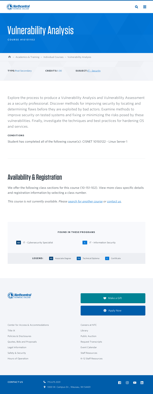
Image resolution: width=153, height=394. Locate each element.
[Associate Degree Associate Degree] (63, 258)
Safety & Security (17, 353)
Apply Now (112, 310)
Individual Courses (53, 57)
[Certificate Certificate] (116, 258)
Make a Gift (112, 298)
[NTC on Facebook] (120, 382)
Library (84, 330)
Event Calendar (89, 347)
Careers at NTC (89, 325)
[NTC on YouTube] (135, 382)
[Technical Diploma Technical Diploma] (91, 258)
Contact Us (15, 382)
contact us (114, 201)
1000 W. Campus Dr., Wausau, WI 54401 (67, 387)
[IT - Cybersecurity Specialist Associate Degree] (38, 242)
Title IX (11, 330)
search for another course (85, 201)
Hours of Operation (18, 358)
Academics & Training (27, 57)
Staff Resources (89, 353)
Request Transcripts (91, 342)
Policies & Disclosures (19, 336)
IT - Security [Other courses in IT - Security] (94, 71)
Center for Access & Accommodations (28, 325)
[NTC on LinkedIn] (143, 383)
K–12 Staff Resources (91, 358)
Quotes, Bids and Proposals (22, 342)
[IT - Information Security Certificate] (102, 242)
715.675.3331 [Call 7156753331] (52, 382)
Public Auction (88, 336)
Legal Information (17, 347)
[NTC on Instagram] (127, 382)
